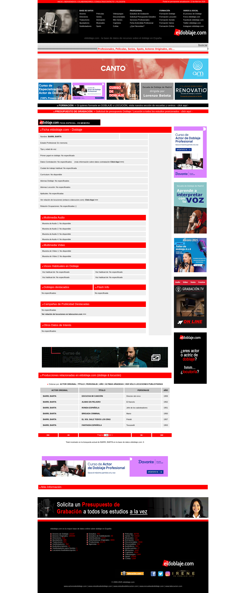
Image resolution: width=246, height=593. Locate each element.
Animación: (129, 540)
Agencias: (92, 544)
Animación (100, 20)
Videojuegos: (129, 554)
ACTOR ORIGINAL (68, 384)
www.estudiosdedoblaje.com (100, 586)
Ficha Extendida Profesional (141, 23)
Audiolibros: (129, 546)
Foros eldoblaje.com (191, 17)
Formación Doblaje (167, 14)
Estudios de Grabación (139, 14)
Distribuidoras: (94, 538)
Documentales (119, 17)
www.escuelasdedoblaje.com (152, 586)
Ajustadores (84, 23)
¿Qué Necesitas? (137, 26)
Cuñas (115, 26)
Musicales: (128, 538)
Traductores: (56, 542)
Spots (98, 26)
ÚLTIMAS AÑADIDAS (114, 384)
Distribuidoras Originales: (98, 540)
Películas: (128, 534)
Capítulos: (128, 552)
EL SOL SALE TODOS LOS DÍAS (96, 419)
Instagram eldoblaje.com (193, 26)
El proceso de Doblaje (192, 14)
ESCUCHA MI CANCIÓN (92, 396)
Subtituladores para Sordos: (63, 548)
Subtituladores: (58, 544)
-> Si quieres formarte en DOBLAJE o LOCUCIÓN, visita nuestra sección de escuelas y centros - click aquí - (123, 105)
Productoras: (93, 542)
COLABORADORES (85, 2)
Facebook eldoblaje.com (193, 20)
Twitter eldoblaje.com (192, 23)
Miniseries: (129, 550)
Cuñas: (127, 558)
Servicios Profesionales (139, 20)
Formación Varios (166, 23)
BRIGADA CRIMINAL (91, 413)
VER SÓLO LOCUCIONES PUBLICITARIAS (144, 384)
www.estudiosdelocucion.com (125, 586)
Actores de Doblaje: (59, 534)
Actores (82, 14)
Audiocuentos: (130, 548)
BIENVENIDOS (70, 2)
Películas (100, 14)
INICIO (60, 2)
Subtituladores (85, 26)
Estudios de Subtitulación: (99, 536)
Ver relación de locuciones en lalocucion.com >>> (64, 314)
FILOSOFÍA (120, 2)
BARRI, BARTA (49, 396)
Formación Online (166, 26)
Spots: (127, 556)
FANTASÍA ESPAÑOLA (92, 425)
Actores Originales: (59, 536)
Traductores (84, 20)
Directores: (56, 538)
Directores (83, 17)
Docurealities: (130, 544)
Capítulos (117, 23)
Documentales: (130, 542)
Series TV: (128, 536)
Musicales (100, 23)
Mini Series (117, 20)
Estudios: (92, 534)
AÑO (101, 384)
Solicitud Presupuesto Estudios (143, 17)
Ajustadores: (56, 540)
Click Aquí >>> (116, 162)
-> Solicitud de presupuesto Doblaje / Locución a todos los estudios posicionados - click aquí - (123, 111)
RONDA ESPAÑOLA (90, 408)
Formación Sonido (167, 20)
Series (99, 17)
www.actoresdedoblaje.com (75, 586)
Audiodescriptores (59, 546)
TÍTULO (81, 384)
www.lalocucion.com (173, 586)
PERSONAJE (92, 384)
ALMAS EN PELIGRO (91, 402)
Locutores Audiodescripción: (63, 550)
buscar (203, 45)
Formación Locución (167, 17)
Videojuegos (118, 14)
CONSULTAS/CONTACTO (104, 2)
